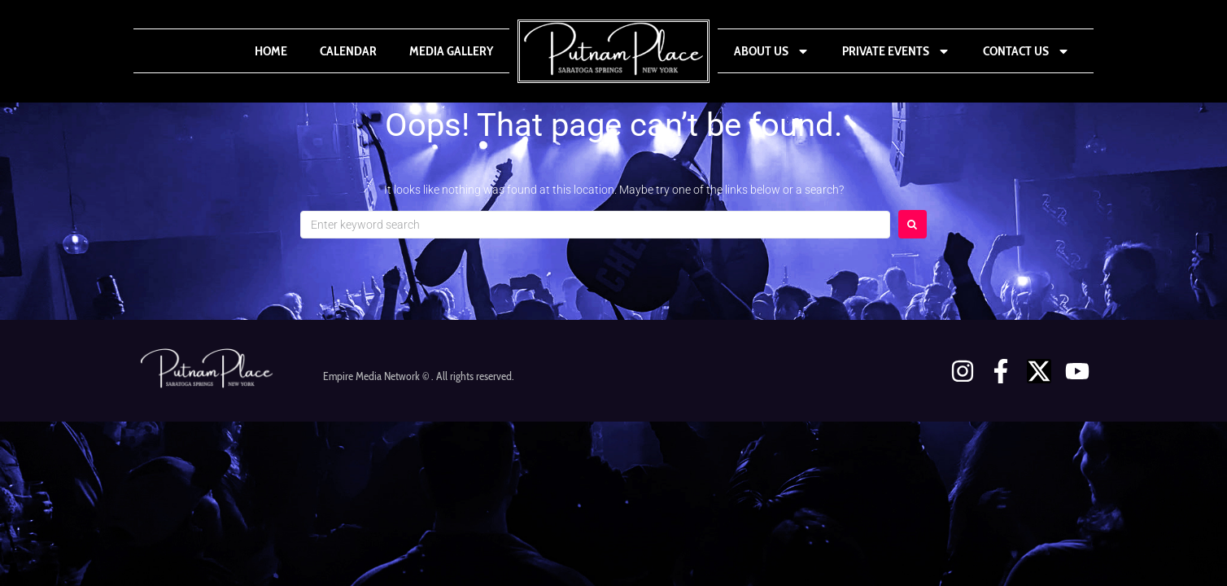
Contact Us (1026, 51)
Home (271, 51)
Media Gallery (451, 51)
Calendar (348, 51)
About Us (772, 51)
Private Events (896, 51)
